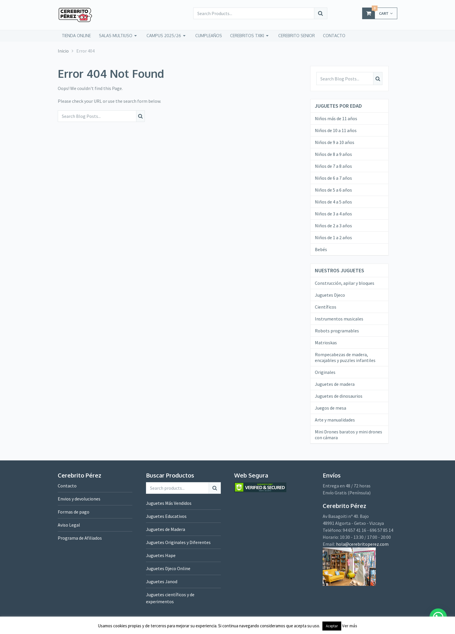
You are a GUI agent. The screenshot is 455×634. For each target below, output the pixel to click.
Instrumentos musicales (339, 319)
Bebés (321, 249)
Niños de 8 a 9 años (333, 154)
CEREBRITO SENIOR (296, 35)
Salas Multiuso (115, 35)
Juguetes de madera (335, 384)
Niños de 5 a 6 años (333, 190)
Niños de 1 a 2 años (333, 237)
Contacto (67, 486)
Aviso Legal (69, 525)
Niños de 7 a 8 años (333, 166)
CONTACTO (334, 35)
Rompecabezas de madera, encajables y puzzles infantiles (345, 357)
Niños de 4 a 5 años (333, 202)
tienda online (76, 35)
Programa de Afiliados (80, 538)
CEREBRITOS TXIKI (247, 35)
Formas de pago (73, 512)
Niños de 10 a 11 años (336, 130)
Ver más (349, 625)
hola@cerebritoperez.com (362, 544)
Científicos (325, 307)
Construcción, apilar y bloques (344, 283)
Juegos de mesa (330, 408)
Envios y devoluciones (79, 499)
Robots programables (337, 331)
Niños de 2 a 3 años (333, 225)
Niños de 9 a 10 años (334, 142)
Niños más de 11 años (336, 118)
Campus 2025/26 (164, 35)
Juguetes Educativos (166, 516)
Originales (325, 372)
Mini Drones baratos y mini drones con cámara (348, 434)
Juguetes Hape (161, 555)
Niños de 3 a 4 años (333, 214)
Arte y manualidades (335, 420)
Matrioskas (326, 342)
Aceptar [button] (332, 626)
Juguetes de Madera (165, 529)
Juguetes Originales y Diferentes (178, 542)
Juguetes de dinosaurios (338, 396)
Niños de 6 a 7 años (333, 178)
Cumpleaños (208, 35)
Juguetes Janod (161, 581)
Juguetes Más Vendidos (169, 503)
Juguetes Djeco (330, 295)
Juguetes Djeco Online (168, 568)
